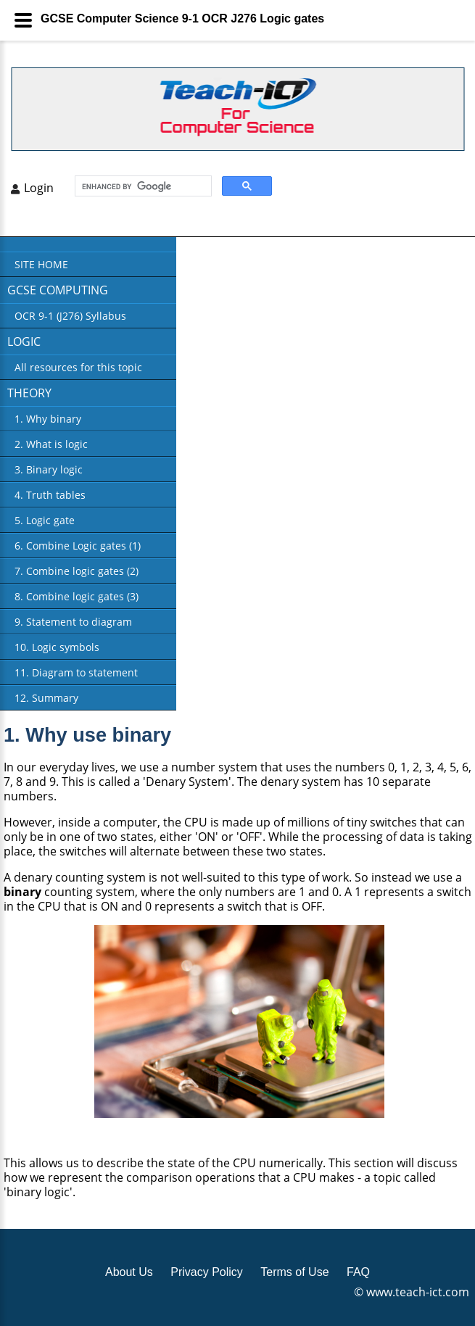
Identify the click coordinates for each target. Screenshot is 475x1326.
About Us (129, 1272)
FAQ (358, 1272)
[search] (142, 186)
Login (39, 188)
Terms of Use (294, 1272)
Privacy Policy (206, 1272)
